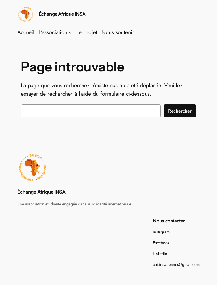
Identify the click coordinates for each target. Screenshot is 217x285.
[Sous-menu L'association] (70, 32)
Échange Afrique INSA (62, 14)
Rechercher (180, 111)
